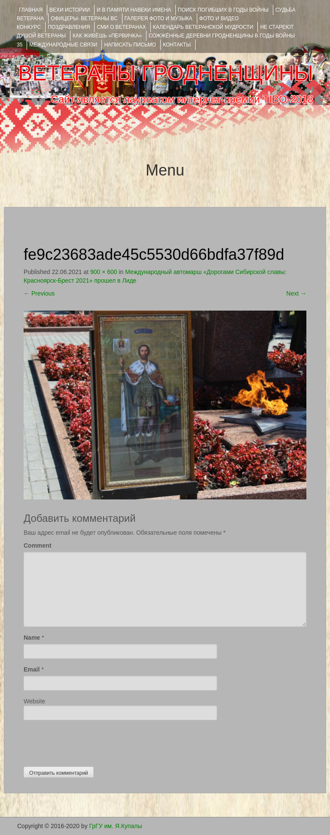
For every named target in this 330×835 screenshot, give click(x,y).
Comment (38, 545)
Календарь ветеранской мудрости (203, 27)
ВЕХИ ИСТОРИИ (69, 10)
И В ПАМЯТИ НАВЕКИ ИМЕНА (134, 10)
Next (296, 293)
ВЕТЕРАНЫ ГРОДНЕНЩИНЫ (165, 73)
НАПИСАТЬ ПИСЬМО (130, 45)
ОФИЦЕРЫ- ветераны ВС (84, 18)
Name (32, 637)
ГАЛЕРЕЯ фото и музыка (158, 18)
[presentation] (89, 741)
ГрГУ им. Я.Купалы (115, 826)
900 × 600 (103, 271)
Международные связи (63, 45)
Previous (39, 293)
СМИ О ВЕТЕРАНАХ (121, 27)
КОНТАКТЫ (177, 45)
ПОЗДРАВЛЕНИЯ (69, 27)
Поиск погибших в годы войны (223, 10)
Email (32, 669)
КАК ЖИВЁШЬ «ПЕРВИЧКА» (107, 36)
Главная (31, 10)
